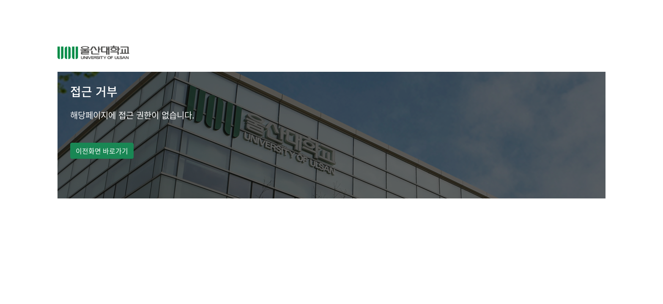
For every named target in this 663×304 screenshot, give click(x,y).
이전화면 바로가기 (102, 151)
